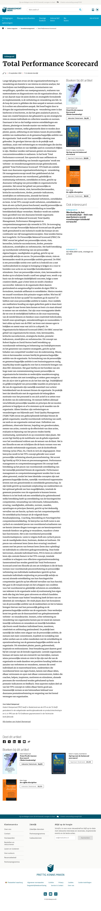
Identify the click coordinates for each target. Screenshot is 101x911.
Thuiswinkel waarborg (14, 882)
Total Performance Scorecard (47, 28)
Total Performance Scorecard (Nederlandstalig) (74, 112)
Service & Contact (57, 885)
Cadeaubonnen (36, 838)
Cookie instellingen (84, 882)
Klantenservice (11, 824)
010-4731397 (94, 18)
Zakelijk (33, 824)
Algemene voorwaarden (35, 882)
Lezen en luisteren (11, 849)
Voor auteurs (9, 853)
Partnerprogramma (12, 862)
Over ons (7, 829)
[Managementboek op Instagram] (55, 894)
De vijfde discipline (74, 192)
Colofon (51, 882)
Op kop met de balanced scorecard (76, 153)
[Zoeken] (53, 10)
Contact (7, 834)
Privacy (60, 882)
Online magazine (12, 28)
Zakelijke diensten (37, 829)
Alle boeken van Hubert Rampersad (17, 722)
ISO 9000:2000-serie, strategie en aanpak (79, 253)
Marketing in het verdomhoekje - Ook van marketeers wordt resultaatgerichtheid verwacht (79, 217)
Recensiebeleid (10, 858)
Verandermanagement (27, 28)
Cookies (70, 882)
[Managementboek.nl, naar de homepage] (11, 12)
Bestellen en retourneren (9, 843)
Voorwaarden (9, 838)
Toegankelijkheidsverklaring (36, 885)
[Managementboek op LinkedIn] (45, 894)
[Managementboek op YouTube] (50, 894)
